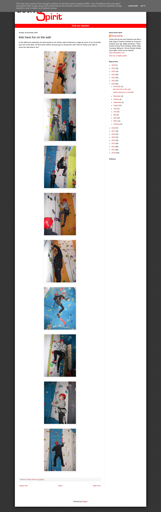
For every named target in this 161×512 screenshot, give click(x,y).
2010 (113, 153)
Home (60, 486)
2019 (113, 84)
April (115, 118)
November (117, 96)
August (116, 105)
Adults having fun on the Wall (123, 92)
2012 (113, 147)
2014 (113, 140)
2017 (113, 131)
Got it (143, 6)
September (117, 102)
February (116, 124)
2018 (113, 128)
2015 (113, 137)
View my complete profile (118, 56)
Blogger (84, 501)
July (115, 109)
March (115, 121)
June (115, 112)
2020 (113, 81)
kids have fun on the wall (121, 89)
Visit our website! (80, 26)
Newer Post (24, 486)
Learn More (133, 6)
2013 (113, 143)
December (117, 86)
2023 (113, 71)
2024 (113, 68)
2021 (113, 78)
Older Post (96, 486)
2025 (113, 65)
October (116, 99)
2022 (113, 75)
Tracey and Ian (117, 36)
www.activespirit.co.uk (117, 53)
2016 (113, 134)
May (115, 115)
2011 (113, 150)
